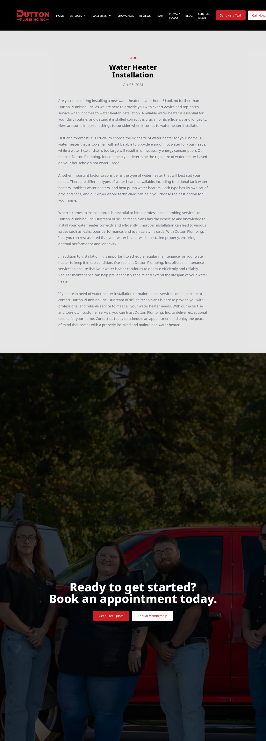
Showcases (126, 17)
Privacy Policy (174, 17)
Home (60, 17)
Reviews (145, 17)
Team (160, 17)
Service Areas (203, 17)
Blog (189, 17)
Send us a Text (230, 17)
